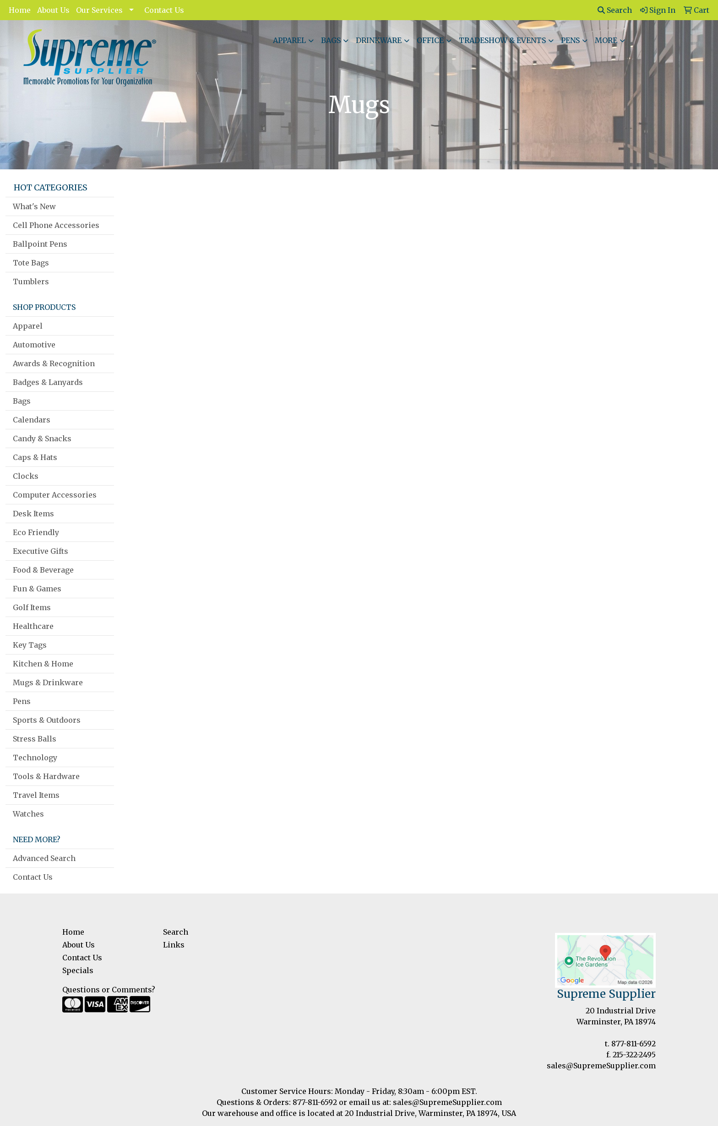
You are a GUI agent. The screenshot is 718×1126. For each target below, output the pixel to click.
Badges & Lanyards (48, 382)
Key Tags (30, 645)
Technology (35, 757)
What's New (34, 206)
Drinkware (379, 40)
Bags (331, 40)
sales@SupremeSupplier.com (601, 1065)
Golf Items (32, 607)
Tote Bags (31, 262)
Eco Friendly (36, 532)
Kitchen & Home (43, 663)
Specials (77, 970)
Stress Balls (34, 738)
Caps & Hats (35, 457)
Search (615, 10)
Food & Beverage (43, 569)
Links (174, 944)
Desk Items (33, 513)
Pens (570, 40)
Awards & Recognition (54, 363)
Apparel (289, 40)
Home (20, 10)
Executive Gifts (40, 551)
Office (430, 40)
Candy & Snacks (42, 438)
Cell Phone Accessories (56, 225)
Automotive (34, 344)
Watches (28, 813)
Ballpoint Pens (40, 244)
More (606, 40)
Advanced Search (44, 858)
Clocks (25, 476)
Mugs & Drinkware (48, 682)
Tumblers (31, 281)
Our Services (99, 10)
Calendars (31, 419)
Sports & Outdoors (47, 720)
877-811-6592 (633, 1043)
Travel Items (36, 795)
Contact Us (164, 10)
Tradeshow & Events (502, 40)
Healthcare (33, 626)
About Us (53, 10)
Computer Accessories (55, 494)
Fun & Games (37, 588)
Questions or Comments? (108, 989)
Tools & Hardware (46, 776)
